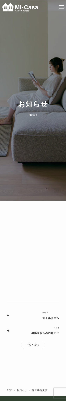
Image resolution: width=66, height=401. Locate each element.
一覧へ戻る (33, 344)
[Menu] (61, 7)
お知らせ (22, 390)
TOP (9, 390)
